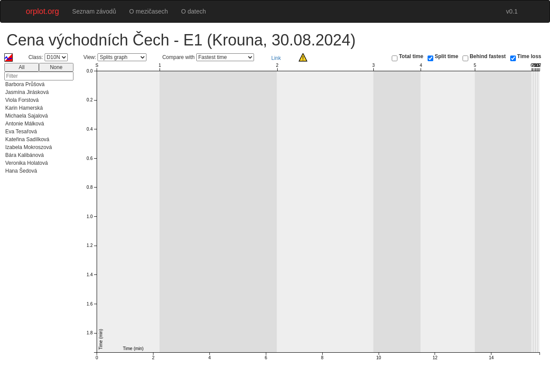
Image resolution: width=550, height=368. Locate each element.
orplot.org (42, 11)
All (21, 67)
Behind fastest (488, 56)
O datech (193, 11)
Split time (446, 56)
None (56, 67)
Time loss (529, 56)
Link (276, 58)
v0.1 (512, 11)
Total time (411, 56)
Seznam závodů (94, 11)
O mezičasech (148, 11)
